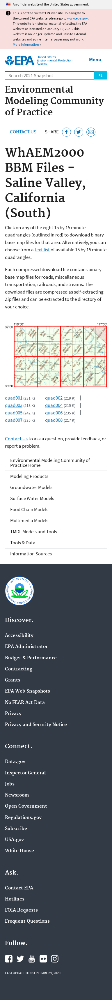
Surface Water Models (32, 498)
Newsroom (17, 795)
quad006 (54, 412)
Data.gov (15, 761)
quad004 (54, 405)
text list (42, 249)
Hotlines (14, 899)
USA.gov (14, 840)
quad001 (13, 398)
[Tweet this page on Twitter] (78, 132)
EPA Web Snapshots (27, 691)
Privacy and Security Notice (36, 724)
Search (100, 75)
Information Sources (31, 553)
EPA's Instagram (54, 959)
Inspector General (25, 773)
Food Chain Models (29, 509)
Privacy (13, 713)
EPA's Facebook (9, 959)
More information (26, 44)
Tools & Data (22, 542)
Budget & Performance (31, 658)
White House (19, 851)
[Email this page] (90, 132)
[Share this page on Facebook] (66, 132)
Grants (12, 680)
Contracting (18, 669)
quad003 (13, 405)
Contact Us (23, 131)
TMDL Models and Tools (33, 531)
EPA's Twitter (20, 959)
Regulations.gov (23, 817)
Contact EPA (19, 888)
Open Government (26, 806)
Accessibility (19, 635)
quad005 (13, 412)
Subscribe (16, 828)
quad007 (13, 420)
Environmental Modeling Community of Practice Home (50, 462)
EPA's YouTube (31, 959)
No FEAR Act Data (25, 702)
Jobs (10, 784)
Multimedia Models (29, 520)
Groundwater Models (31, 487)
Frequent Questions (27, 921)
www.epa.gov (77, 18)
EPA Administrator (26, 646)
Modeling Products (29, 476)
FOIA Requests (21, 910)
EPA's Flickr (43, 959)
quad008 (54, 420)
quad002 (54, 398)
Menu (95, 59)
